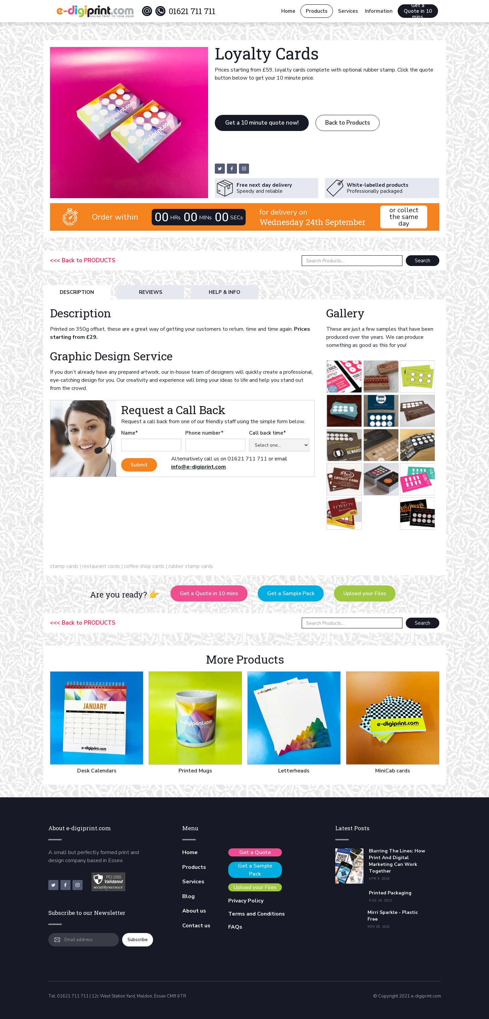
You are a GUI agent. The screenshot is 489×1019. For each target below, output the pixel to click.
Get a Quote (255, 852)
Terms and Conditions (256, 914)
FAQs (235, 927)
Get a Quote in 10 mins (418, 11)
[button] (348, 11)
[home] (95, 11)
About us (194, 911)
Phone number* (204, 433)
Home (288, 11)
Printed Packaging (390, 893)
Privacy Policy (245, 900)
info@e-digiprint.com (198, 467)
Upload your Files (371, 593)
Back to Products (347, 123)
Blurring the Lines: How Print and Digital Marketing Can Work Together (397, 861)
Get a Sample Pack (298, 593)
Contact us (196, 925)
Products (317, 11)
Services (193, 881)
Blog (188, 896)
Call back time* (267, 433)
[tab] (76, 292)
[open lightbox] (312, 423)
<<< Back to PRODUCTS (82, 260)
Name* (129, 433)
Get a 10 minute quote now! (262, 123)
